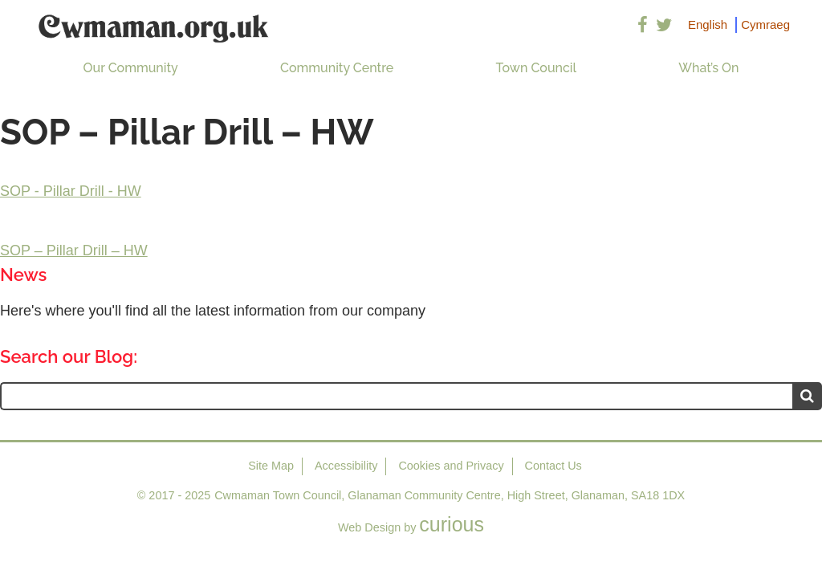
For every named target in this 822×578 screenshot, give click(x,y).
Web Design (369, 527)
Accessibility (346, 465)
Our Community (130, 67)
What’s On (708, 67)
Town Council (535, 67)
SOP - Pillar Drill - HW (70, 191)
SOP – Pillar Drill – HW (74, 250)
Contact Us (553, 465)
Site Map (271, 465)
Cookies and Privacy (450, 465)
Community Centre (336, 67)
